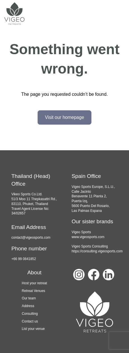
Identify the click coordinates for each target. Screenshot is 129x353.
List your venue (33, 329)
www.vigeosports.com (88, 237)
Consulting (30, 314)
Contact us (30, 321)
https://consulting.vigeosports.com (97, 251)
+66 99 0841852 (23, 259)
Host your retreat (34, 283)
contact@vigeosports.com (30, 238)
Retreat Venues (33, 291)
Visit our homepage (64, 117)
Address (28, 306)
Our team (29, 298)
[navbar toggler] (117, 14)
